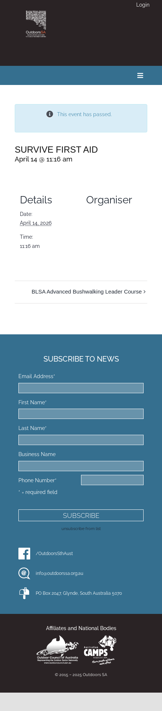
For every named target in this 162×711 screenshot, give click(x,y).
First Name (32, 402)
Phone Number (37, 480)
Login (142, 5)
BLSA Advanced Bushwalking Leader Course (87, 291)
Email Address (36, 376)
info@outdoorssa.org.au (59, 573)
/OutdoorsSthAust (54, 553)
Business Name (37, 454)
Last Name (32, 428)
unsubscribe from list (81, 528)
